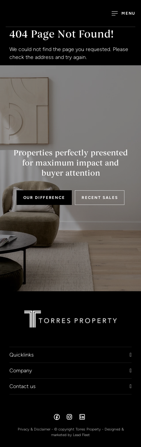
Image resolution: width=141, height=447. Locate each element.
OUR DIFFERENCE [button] (44, 197)
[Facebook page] (57, 418)
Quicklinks (21, 355)
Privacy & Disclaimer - (36, 429)
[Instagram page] (70, 418)
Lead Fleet (81, 435)
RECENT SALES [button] (100, 197)
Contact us (22, 386)
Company (20, 370)
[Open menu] (123, 13)
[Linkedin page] (81, 418)
